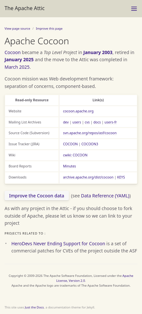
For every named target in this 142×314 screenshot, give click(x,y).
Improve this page (49, 28)
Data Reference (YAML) (105, 196)
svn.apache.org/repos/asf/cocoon (90, 133)
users (76, 122)
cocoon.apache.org (78, 111)
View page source (17, 28)
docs (97, 122)
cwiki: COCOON (75, 155)
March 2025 (17, 67)
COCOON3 (90, 144)
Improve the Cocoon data (36, 196)
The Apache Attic (25, 8)
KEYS (121, 177)
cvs (87, 122)
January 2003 (98, 52)
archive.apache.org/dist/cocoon (88, 177)
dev (66, 122)
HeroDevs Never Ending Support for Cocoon (58, 243)
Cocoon (13, 52)
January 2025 (19, 59)
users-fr (111, 122)
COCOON (70, 144)
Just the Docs (34, 307)
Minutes (69, 166)
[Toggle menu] (134, 8)
